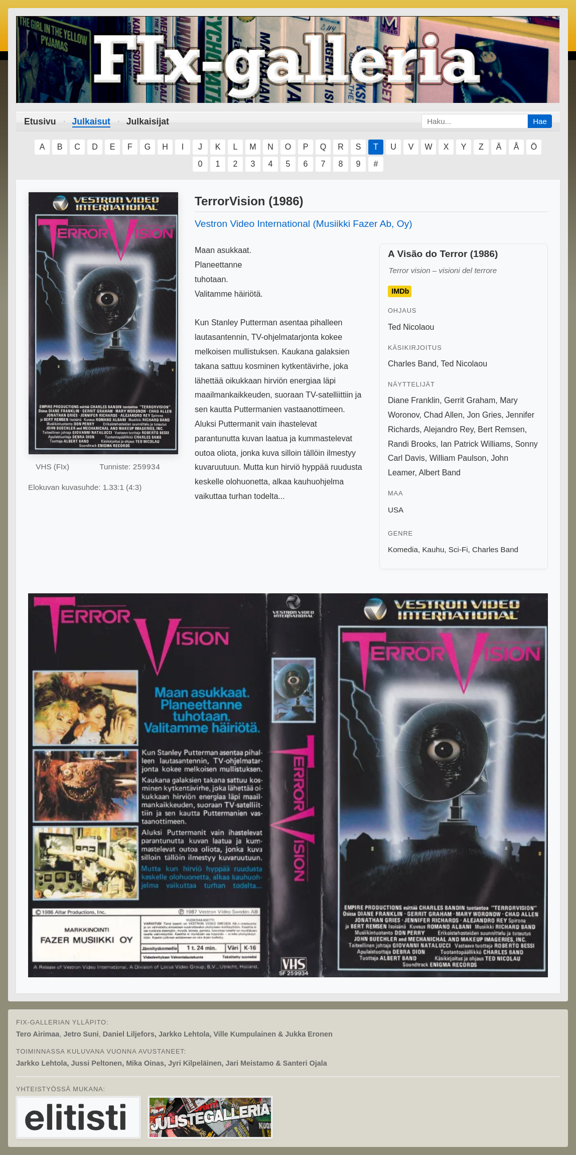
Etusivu (40, 121)
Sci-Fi (458, 549)
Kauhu (433, 549)
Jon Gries (484, 415)
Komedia (403, 549)
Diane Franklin (414, 400)
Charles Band (412, 363)
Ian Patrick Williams (476, 444)
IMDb (400, 292)
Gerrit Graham (469, 400)
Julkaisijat (147, 121)
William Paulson (458, 458)
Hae (540, 121)
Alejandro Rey (448, 429)
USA (395, 509)
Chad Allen (442, 415)
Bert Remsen (501, 429)
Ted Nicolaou (411, 327)
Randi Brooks (412, 444)
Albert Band (439, 472)
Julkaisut (91, 121)
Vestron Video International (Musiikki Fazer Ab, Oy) (303, 223)
